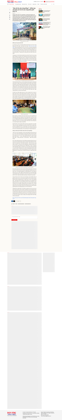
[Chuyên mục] (53, 4)
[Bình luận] (9, 16)
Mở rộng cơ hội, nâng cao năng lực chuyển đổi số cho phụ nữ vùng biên (29, 209)
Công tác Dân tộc (11, 4)
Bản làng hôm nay (24, 4)
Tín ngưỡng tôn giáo (18, 4)
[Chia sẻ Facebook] (9, 12)
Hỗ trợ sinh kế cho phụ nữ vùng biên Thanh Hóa (46, 27)
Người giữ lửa (35, 4)
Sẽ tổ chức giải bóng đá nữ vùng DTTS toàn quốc (46, 11)
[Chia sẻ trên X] (9, 14)
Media (39, 4)
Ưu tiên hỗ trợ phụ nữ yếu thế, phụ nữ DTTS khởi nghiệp (46, 19)
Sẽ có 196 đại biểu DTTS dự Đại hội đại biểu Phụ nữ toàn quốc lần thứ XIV (46, 15)
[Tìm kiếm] (51, 4)
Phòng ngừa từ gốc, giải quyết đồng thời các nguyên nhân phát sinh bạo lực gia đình (47, 23)
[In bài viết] (9, 17)
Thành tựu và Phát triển (44, 4)
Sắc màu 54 (30, 4)
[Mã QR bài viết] (9, 19)
